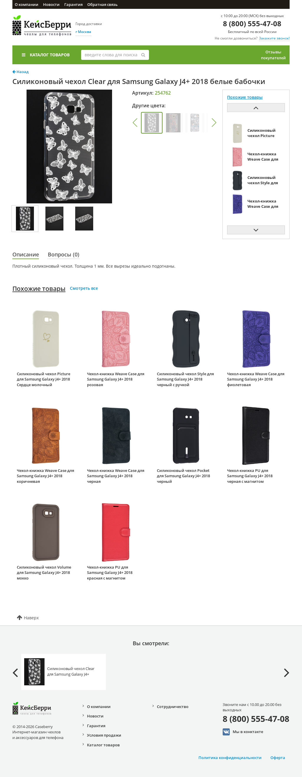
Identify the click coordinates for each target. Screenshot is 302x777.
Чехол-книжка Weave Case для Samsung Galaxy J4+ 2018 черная (115, 476)
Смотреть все (84, 288)
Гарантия (73, 4)
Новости (51, 4)
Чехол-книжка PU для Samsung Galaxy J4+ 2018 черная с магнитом (250, 476)
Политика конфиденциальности (230, 757)
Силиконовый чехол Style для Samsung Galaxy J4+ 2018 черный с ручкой (185, 379)
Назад (20, 71)
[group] (152, 123)
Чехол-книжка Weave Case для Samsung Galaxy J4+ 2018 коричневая (45, 476)
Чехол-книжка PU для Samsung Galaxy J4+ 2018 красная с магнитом (109, 572)
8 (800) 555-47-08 (252, 23)
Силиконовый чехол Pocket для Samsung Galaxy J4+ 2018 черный (183, 476)
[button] (134, 122)
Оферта (277, 757)
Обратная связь (102, 4)
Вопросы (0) (63, 254)
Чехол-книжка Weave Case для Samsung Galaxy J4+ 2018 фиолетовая (255, 379)
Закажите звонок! (274, 38)
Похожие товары (38, 288)
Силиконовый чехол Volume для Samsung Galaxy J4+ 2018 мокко (44, 572)
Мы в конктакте (243, 731)
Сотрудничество (172, 706)
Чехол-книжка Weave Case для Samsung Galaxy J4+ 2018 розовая (115, 379)
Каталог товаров (46, 54)
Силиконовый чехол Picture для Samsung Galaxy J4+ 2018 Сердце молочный (43, 379)
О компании (26, 4)
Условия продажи (104, 735)
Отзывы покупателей (273, 54)
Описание (25, 254)
